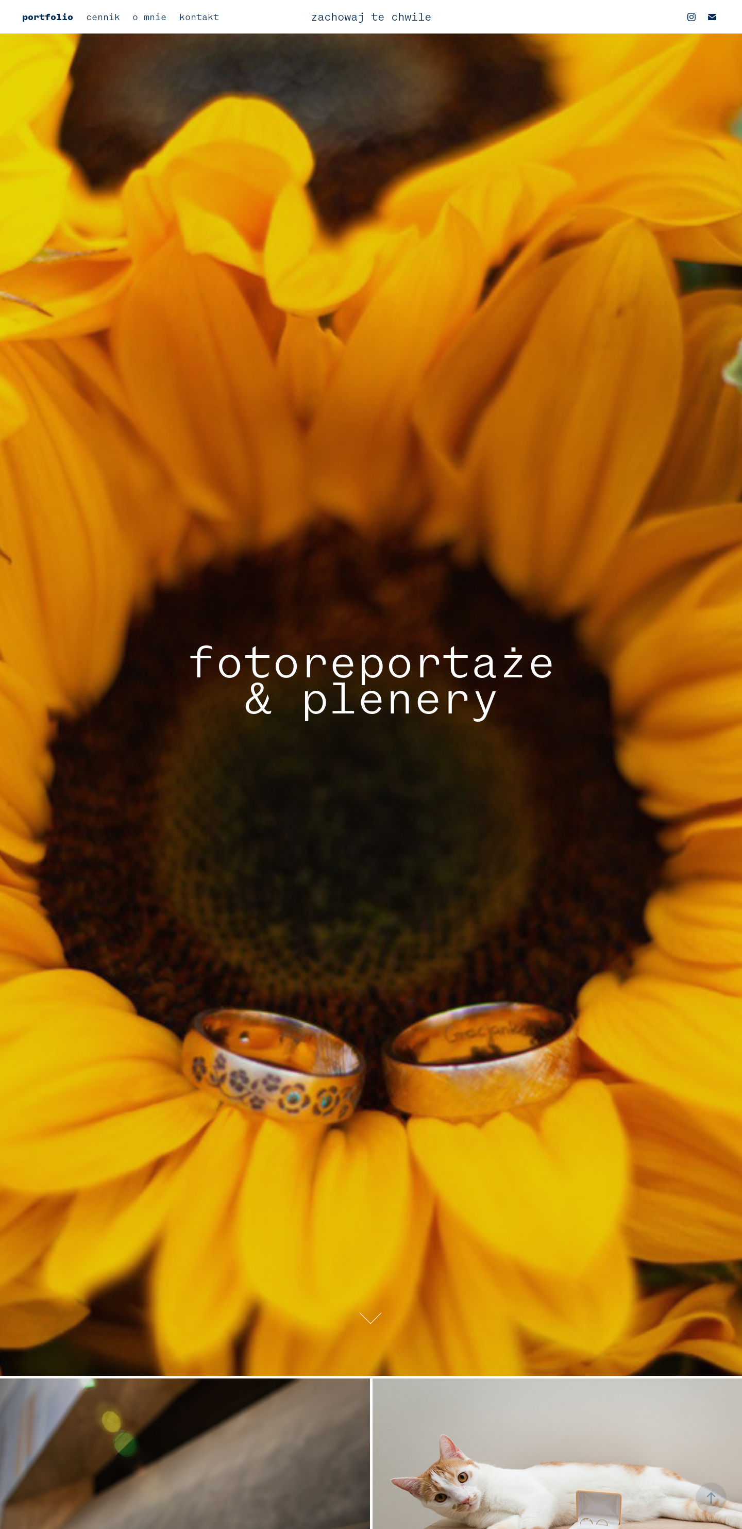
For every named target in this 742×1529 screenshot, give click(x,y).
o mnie (149, 17)
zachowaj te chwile (371, 17)
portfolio (47, 17)
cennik (103, 17)
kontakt (199, 17)
